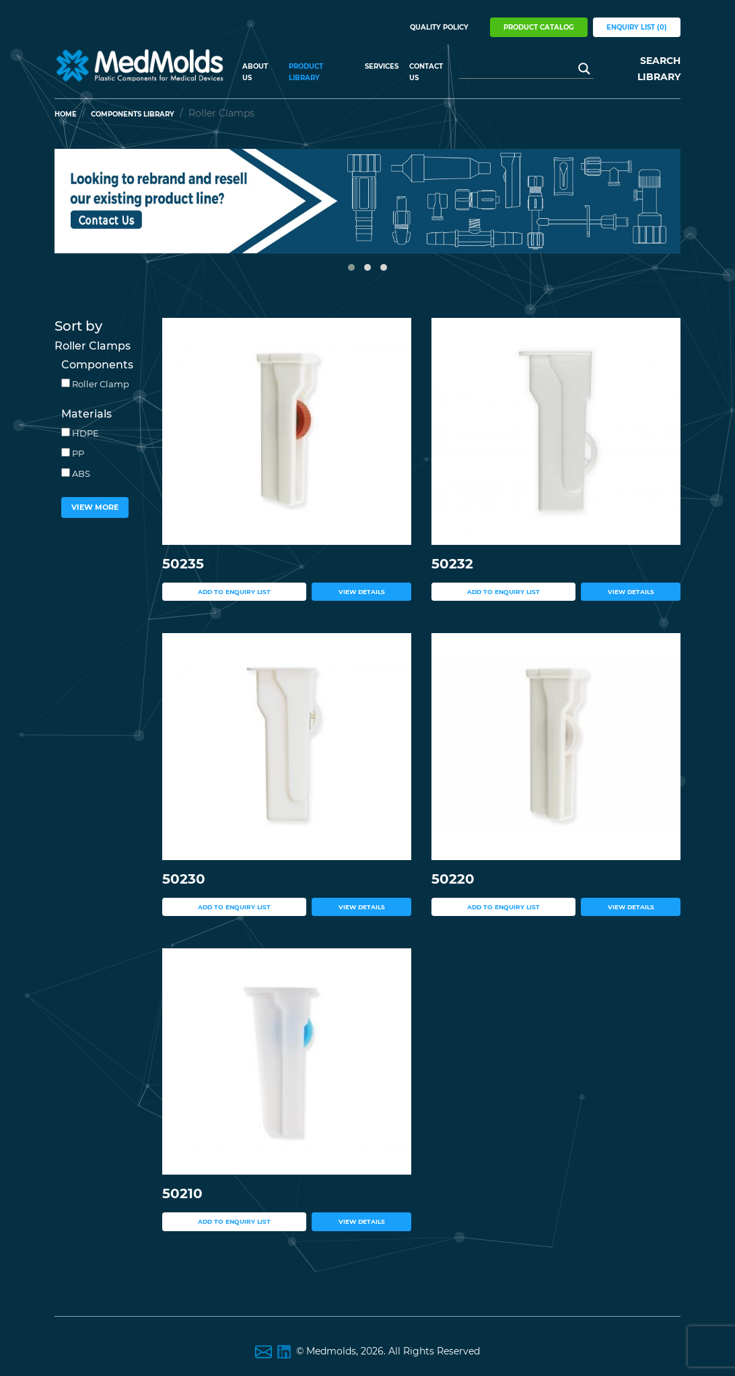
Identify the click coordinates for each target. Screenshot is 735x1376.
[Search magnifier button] (584, 68)
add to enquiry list (234, 591)
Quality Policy (439, 27)
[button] (351, 267)
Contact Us (426, 72)
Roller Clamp (95, 384)
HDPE (80, 433)
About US (255, 72)
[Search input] (520, 68)
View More (94, 507)
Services (381, 66)
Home (66, 114)
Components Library (132, 114)
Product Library (306, 72)
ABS (75, 473)
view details (362, 591)
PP (72, 453)
